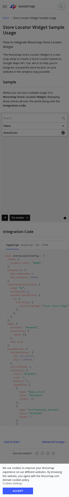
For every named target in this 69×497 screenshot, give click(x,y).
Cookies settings (12, 483)
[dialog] (34, 480)
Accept (17, 490)
